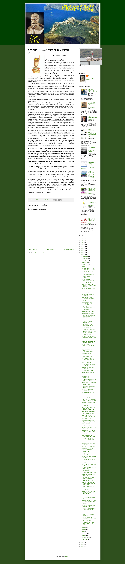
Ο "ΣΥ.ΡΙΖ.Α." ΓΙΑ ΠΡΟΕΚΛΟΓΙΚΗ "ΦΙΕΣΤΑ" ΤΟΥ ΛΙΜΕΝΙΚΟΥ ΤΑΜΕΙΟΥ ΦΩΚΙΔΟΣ (92, 220)
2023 (82, 240)
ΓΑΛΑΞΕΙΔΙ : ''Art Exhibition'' (88, 446)
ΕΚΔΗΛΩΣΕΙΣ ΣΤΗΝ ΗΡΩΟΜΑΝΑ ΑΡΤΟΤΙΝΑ (88, 436)
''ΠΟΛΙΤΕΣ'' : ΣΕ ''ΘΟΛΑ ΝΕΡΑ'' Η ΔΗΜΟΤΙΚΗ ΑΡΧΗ (89, 342)
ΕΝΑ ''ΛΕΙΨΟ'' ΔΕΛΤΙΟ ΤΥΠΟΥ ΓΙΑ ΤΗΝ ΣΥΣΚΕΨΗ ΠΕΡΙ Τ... (89, 497)
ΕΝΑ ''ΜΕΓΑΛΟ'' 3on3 (87, 418)
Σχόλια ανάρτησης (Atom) (40, 252)
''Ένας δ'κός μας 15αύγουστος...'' (86, 377)
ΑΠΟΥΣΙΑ (84, 266)
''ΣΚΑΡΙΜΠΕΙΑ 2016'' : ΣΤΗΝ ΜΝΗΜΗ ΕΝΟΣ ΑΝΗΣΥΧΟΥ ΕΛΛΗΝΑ (89, 404)
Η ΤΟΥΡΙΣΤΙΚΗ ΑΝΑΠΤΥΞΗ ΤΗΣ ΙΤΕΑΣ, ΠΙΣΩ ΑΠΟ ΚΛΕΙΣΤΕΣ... (88, 514)
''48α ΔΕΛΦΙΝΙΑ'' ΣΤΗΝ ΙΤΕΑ (89, 472)
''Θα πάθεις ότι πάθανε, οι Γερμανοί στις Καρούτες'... (88, 421)
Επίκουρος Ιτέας (92, 75)
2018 (82, 250)
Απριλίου (84, 533)
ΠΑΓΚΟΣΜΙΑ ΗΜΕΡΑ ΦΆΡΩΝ (89, 311)
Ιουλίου (84, 527)
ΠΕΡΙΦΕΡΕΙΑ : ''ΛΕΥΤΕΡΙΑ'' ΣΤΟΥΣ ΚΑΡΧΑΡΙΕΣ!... (88, 412)
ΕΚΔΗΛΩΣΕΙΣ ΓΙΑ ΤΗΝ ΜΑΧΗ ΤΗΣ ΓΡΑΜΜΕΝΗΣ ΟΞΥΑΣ (89, 400)
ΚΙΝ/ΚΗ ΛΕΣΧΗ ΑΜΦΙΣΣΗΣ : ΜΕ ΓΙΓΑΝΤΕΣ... (88, 475)
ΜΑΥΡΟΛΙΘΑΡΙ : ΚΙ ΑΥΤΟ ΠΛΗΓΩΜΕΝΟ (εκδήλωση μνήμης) (88, 360)
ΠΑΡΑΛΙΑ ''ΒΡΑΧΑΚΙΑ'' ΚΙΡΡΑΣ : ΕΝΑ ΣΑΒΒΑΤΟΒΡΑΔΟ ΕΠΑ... (89, 502)
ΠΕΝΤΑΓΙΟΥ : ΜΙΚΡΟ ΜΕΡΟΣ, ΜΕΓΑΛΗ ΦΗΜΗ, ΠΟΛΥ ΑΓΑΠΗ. (89, 432)
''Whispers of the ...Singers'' (88, 313)
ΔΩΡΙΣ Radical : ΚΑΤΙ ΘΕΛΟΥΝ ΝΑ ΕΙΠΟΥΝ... (89, 444)
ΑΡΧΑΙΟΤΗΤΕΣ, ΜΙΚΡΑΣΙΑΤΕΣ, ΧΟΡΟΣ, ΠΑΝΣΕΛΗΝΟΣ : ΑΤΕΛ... (88, 346)
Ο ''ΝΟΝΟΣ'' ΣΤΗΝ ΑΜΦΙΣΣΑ (89, 382)
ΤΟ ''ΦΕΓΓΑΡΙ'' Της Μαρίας (88, 329)
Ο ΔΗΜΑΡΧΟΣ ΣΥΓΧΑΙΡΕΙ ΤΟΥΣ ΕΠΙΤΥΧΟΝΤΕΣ (88, 289)
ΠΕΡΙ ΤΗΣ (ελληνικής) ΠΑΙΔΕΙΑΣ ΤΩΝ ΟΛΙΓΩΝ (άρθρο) (88, 299)
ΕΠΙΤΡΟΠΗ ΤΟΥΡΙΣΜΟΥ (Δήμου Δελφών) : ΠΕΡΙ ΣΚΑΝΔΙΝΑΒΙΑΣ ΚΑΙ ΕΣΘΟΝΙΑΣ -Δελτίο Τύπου (88, 175)
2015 (82, 542)
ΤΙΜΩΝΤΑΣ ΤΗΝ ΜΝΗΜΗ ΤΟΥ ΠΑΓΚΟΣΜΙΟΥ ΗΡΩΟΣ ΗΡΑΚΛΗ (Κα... (89, 510)
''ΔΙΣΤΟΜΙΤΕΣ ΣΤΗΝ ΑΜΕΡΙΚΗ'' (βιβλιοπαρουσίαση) (87, 350)
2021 (82, 244)
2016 (82, 254)
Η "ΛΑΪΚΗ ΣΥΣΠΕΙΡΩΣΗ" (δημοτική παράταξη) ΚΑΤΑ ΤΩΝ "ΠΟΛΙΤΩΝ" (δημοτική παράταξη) (88, 133)
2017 (82, 252)
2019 (82, 248)
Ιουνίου (84, 529)
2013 (82, 546)
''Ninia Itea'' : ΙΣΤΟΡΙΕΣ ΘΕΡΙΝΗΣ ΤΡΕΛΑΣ (87, 449)
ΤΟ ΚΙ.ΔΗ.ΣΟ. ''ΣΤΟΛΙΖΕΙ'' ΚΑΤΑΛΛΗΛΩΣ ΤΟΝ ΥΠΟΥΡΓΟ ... (88, 523)
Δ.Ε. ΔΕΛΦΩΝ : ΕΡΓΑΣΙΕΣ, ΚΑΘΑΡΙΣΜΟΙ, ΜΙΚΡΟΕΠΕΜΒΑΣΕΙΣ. (88, 273)
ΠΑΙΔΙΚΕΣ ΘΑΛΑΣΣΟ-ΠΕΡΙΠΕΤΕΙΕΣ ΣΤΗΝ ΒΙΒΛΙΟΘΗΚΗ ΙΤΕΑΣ (87, 303)
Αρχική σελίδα (50, 249)
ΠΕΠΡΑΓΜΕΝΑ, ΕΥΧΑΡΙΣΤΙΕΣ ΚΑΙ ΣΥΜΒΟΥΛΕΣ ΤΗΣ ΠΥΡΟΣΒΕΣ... (89, 493)
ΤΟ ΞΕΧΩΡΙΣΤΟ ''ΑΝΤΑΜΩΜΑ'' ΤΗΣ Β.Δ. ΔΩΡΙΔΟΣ (89, 380)
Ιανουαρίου (85, 539)
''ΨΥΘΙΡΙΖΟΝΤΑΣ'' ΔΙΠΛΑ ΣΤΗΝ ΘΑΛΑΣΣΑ (88, 393)
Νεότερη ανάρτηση (33, 249)
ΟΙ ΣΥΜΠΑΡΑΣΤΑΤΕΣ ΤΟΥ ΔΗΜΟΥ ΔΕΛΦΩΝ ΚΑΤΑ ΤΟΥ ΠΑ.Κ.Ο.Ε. (88, 483)
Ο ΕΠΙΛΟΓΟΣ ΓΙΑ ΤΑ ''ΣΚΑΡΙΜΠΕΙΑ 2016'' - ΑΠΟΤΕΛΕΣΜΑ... (88, 326)
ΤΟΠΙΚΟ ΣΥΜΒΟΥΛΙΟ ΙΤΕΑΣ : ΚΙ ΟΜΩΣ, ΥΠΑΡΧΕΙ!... (89, 332)
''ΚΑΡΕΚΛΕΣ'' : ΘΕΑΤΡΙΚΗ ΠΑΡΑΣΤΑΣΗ (88, 368)
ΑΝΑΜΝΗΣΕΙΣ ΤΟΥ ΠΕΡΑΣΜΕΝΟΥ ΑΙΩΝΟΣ (91, 149)
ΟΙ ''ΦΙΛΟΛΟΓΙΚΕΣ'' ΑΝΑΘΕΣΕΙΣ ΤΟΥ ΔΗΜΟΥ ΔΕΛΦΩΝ (89, 364)
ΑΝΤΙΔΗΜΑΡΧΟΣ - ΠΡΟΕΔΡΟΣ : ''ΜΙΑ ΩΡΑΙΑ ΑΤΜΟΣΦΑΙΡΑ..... (89, 281)
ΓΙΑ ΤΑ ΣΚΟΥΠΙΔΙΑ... (87, 334)
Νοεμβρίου (85, 258)
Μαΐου (83, 531)
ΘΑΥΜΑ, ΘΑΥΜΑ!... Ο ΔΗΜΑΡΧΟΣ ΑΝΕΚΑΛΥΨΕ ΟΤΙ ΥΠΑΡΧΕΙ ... (89, 519)
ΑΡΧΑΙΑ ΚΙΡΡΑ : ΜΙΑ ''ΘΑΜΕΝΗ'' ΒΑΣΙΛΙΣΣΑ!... (88, 416)
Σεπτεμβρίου (85, 262)
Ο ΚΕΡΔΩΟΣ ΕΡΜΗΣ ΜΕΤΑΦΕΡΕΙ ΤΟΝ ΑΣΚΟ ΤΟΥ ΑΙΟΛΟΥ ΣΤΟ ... (88, 355)
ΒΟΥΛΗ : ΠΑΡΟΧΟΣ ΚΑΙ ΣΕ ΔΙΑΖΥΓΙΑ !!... (92, 118)
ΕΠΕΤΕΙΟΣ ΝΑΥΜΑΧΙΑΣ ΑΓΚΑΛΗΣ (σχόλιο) (92, 90)
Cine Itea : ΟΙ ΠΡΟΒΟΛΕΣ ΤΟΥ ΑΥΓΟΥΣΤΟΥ (89, 428)
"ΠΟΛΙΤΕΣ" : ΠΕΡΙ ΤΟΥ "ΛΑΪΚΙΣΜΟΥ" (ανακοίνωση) (92, 204)
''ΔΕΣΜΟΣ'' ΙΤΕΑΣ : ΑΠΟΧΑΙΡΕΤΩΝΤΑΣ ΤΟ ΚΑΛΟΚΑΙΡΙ (88, 321)
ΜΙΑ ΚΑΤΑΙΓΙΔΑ (85, 292)
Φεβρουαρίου (85, 537)
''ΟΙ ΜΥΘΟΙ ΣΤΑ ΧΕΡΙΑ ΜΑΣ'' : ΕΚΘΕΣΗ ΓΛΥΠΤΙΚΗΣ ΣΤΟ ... (89, 338)
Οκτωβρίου (85, 260)
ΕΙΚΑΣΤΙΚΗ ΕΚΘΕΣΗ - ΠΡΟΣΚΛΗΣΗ (87, 390)
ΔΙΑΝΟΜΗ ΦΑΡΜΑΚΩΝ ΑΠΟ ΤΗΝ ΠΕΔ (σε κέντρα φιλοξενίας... (89, 469)
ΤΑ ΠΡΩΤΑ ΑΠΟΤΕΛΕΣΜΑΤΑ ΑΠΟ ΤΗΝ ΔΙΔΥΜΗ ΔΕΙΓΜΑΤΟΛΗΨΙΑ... (89, 479)
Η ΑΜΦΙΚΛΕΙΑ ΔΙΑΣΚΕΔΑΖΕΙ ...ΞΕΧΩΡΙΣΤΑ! (89, 396)
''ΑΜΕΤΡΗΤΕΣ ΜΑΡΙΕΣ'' (87, 370)
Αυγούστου (85, 264)
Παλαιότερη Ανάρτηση (68, 249)
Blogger (67, 556)
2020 (82, 246)
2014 (82, 544)
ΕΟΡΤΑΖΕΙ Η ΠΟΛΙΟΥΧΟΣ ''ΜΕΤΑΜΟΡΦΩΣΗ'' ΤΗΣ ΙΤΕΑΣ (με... (88, 488)
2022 (82, 242)
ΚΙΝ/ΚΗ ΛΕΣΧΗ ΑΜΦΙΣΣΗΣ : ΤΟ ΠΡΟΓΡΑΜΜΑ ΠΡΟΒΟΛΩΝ (88, 317)
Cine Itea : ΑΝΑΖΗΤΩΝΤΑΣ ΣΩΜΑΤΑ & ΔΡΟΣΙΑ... (88, 506)
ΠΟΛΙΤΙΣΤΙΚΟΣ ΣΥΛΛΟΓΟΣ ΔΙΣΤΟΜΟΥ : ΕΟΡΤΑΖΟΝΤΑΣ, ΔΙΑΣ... (88, 409)
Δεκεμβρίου (85, 256)
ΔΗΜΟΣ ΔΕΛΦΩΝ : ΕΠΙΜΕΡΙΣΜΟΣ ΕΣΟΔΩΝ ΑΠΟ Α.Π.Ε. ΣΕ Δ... (88, 386)
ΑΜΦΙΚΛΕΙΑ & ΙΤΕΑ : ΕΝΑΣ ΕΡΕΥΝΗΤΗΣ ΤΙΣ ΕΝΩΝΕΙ (89, 269)
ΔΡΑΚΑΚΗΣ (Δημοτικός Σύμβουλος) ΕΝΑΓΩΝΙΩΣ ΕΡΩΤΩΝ (88, 453)
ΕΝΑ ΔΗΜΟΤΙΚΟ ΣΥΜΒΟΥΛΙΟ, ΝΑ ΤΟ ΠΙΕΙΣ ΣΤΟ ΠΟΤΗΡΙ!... (89, 461)
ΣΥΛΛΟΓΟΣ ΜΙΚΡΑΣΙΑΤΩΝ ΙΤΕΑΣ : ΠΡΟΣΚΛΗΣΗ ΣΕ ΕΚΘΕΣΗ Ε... (88, 440)
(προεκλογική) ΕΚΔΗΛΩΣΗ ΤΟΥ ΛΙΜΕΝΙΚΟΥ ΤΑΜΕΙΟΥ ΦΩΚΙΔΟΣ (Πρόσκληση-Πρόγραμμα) (88, 164)
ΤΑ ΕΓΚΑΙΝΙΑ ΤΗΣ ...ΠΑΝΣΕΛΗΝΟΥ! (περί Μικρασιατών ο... (88, 308)
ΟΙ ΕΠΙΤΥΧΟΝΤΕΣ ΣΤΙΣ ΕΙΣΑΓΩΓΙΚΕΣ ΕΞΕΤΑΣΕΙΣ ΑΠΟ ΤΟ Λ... (89, 285)
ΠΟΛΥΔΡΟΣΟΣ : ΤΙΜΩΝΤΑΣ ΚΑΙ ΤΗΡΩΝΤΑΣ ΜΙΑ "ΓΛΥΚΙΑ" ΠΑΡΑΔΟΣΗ (92, 191)
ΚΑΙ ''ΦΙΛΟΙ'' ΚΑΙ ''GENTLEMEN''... (86, 424)
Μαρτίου (84, 535)
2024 (82, 238)
